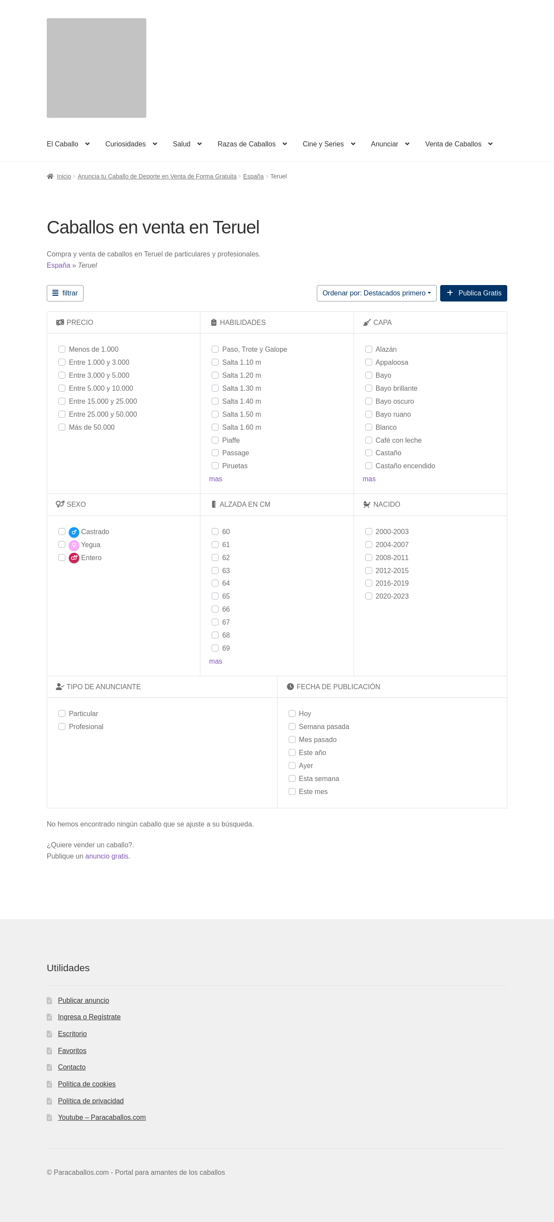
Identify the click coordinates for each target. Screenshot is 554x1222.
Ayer (306, 765)
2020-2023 (392, 596)
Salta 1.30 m (241, 388)
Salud (181, 144)
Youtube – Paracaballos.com (102, 1117)
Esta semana (319, 778)
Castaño (389, 453)
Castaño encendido (405, 466)
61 (226, 544)
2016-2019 (392, 583)
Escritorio (72, 1033)
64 (226, 583)
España (253, 176)
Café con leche (399, 440)
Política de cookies (87, 1084)
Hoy (305, 713)
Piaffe (231, 440)
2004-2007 (392, 544)
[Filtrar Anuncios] (65, 293)
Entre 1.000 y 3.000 (99, 362)
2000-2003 (392, 531)
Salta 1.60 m (241, 427)
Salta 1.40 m (241, 401)
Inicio (64, 176)
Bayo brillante (397, 388)
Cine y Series (323, 144)
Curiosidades (125, 144)
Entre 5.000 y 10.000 (101, 388)
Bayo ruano (393, 414)
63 (226, 570)
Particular (83, 713)
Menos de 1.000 (94, 349)
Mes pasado (318, 739)
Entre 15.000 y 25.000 (103, 401)
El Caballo (62, 144)
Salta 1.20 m (241, 375)
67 (226, 622)
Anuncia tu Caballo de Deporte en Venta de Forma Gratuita (156, 176)
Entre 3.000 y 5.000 (99, 375)
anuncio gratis (107, 856)
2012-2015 (392, 570)
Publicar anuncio (83, 1000)
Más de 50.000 (92, 427)
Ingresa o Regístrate (89, 1017)
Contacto (72, 1067)
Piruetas (235, 466)
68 (226, 635)
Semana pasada (324, 726)
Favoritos (72, 1050)
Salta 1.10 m (241, 362)
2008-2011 (392, 557)
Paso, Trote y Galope (254, 349)
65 (226, 596)
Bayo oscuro (395, 401)
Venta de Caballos (453, 144)
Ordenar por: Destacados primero (373, 293)
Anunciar (384, 144)
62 (226, 557)
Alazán (386, 349)
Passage (235, 453)
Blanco (386, 427)
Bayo (383, 375)
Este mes (313, 791)
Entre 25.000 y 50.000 (103, 414)
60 (226, 531)
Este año (312, 752)
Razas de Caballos (247, 144)
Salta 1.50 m (241, 414)
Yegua (84, 545)
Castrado (89, 532)
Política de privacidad (91, 1101)
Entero (85, 558)
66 (226, 609)
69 (226, 648)
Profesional (86, 726)
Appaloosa (392, 362)
